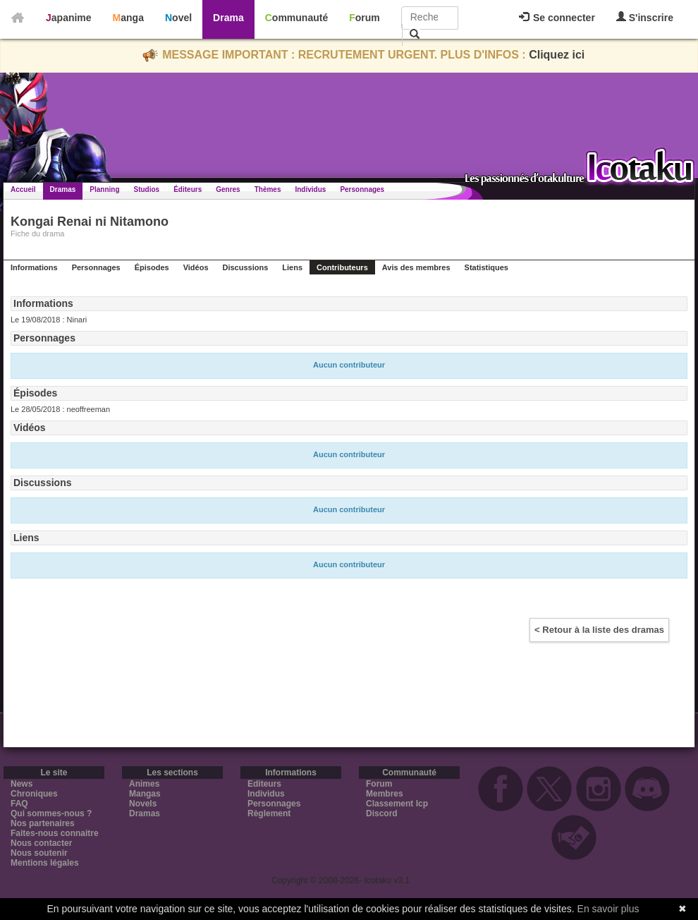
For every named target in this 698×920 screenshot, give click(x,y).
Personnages (362, 189)
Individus (310, 189)
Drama (228, 17)
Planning (104, 189)
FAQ (19, 804)
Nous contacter (41, 843)
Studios (147, 189)
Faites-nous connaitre (55, 833)
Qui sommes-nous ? (51, 813)
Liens (292, 267)
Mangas (145, 794)
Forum (364, 17)
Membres (384, 794)
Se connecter (557, 17)
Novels (143, 804)
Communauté (296, 17)
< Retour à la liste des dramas (599, 629)
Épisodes (152, 267)
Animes (144, 784)
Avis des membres (416, 267)
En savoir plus (608, 908)
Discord (382, 813)
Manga (128, 17)
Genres (228, 189)
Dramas (63, 189)
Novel (178, 17)
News (21, 784)
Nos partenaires (43, 823)
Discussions (246, 267)
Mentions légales (45, 863)
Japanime (69, 17)
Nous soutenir (39, 853)
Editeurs (264, 784)
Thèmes (268, 189)
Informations (34, 267)
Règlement (268, 813)
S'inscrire (644, 17)
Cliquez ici (556, 55)
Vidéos (196, 267)
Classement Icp (397, 804)
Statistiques (486, 267)
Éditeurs (187, 189)
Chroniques (34, 794)
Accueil (23, 189)
